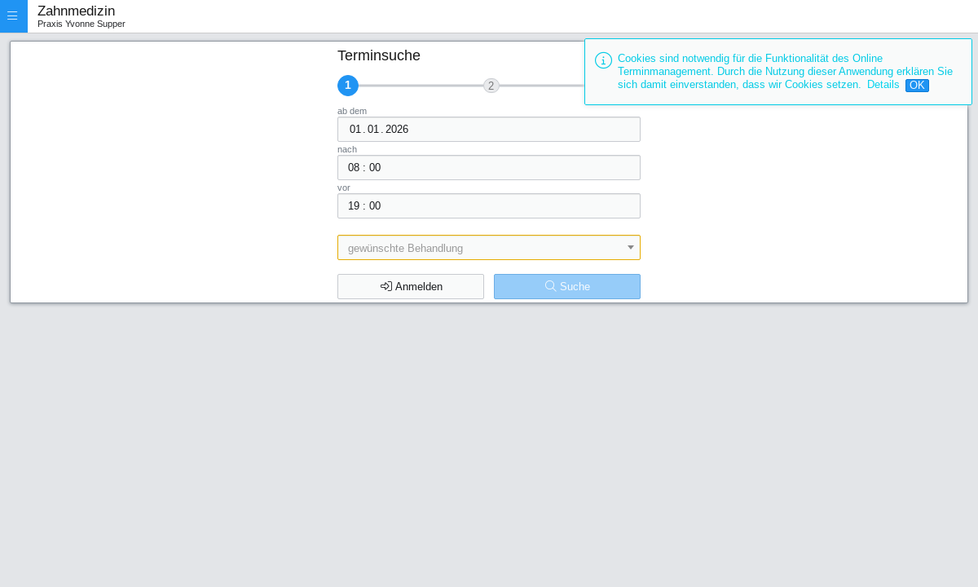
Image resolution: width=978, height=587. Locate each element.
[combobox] (488, 247)
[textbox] (488, 247)
